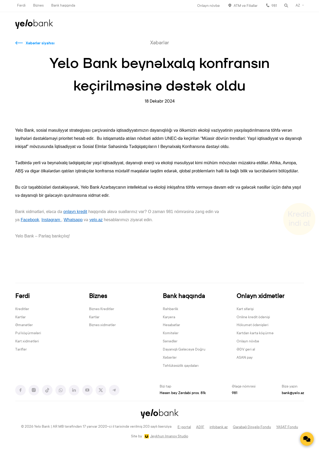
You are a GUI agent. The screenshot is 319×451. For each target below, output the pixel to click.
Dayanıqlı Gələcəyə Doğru (184, 350)
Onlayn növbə (208, 6)
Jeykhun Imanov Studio (169, 436)
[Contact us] (307, 439)
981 (274, 6)
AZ (298, 6)
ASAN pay (245, 358)
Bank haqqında (63, 6)
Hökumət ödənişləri (252, 325)
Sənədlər (170, 341)
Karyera (169, 317)
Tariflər (21, 350)
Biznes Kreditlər (101, 309)
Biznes (38, 6)
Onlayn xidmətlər (260, 296)
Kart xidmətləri (27, 341)
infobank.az (219, 427)
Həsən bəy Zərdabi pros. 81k (183, 393)
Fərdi (21, 6)
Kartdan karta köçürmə (255, 333)
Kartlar (20, 317)
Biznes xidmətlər (102, 325)
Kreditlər (22, 309)
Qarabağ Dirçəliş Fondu (252, 427)
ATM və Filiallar (246, 6)
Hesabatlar (171, 325)
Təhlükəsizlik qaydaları (180, 366)
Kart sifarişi (245, 309)
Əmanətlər (24, 325)
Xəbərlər (170, 358)
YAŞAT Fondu (287, 427)
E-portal (184, 427)
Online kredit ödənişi (253, 317)
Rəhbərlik (170, 309)
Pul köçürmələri (28, 333)
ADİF (200, 427)
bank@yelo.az (293, 393)
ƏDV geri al (246, 350)
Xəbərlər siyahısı (40, 43)
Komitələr (171, 333)
